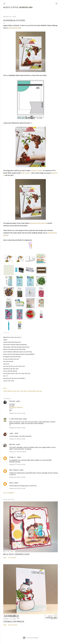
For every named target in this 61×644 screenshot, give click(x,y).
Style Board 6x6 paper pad (38, 223)
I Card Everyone (15, 419)
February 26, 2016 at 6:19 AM (17, 427)
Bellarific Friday (11, 391)
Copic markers (25, 173)
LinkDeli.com (6, 332)
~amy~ (11, 433)
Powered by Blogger (30, 637)
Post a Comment (8, 493)
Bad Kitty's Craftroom (16, 407)
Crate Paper (23, 391)
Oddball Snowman (13, 621)
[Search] (56, 3)
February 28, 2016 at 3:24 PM (17, 477)
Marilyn (12, 444)
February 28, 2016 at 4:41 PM (17, 488)
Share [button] (4, 388)
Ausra (11, 483)
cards (17, 391)
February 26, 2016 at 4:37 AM (17, 413)
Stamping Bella (31, 391)
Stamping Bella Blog (14, 28)
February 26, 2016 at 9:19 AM (17, 439)
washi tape (39, 391)
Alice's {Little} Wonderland (18, 7)
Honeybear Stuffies (36, 170)
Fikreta (12, 401)
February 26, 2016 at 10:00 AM (17, 451)
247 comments (12, 557)
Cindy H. (12, 457)
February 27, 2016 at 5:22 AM (17, 464)
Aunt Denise (14, 470)
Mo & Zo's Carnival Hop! (16, 554)
